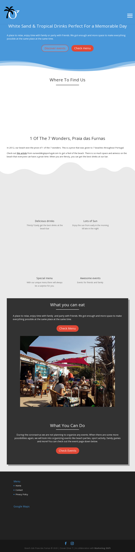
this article (22, 153)
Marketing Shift (102, 548)
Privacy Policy (22, 494)
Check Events (67, 450)
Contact (19, 490)
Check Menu (67, 328)
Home (18, 485)
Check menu (82, 48)
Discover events (55, 48)
